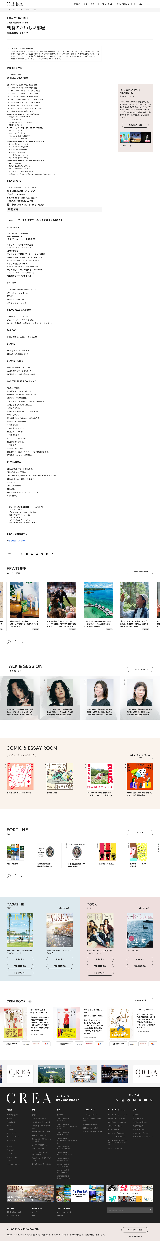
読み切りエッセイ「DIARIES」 (117, 1122)
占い (141, 4)
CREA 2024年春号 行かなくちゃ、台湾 (63, 1177)
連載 (85, 4)
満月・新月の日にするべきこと (143, 1137)
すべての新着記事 (12, 1115)
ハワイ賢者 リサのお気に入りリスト (41, 1127)
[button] (9, 642)
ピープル (34, 1212)
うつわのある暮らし (38, 1148)
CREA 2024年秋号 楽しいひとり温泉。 (63, 1165)
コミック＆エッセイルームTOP (140, 756)
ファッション (11, 1140)
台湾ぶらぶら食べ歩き (39, 1118)
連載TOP (34, 1115)
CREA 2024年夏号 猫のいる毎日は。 (63, 1171)
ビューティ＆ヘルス (13, 1137)
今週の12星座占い (138, 1126)
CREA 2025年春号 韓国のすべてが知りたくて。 (66, 1153)
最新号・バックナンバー (14, 1212)
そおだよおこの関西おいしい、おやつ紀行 (42, 1140)
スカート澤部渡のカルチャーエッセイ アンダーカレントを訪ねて (117, 1143)
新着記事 (77, 4)
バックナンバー (65, 908)
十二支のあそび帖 (113, 1129)
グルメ (9, 1126)
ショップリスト (20, 973)
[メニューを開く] (148, 3)
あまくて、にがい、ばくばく (117, 1137)
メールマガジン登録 (134, 1230)
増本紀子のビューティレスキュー (41, 1165)
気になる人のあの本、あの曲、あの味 (92, 1120)
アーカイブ (10, 1150)
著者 (33, 1216)
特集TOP (60, 1115)
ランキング (10, 1146)
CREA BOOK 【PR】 (13, 1216)
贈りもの (9, 1118)
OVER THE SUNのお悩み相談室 (92, 1132)
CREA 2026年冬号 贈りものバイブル (63, 1134)
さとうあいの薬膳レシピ (39, 1145)
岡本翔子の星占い (138, 1118)
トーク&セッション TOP (140, 669)
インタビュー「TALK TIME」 (117, 1133)
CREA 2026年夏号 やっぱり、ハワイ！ (63, 1120)
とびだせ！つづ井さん (115, 1126)
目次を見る (20, 959)
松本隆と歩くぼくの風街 (90, 1128)
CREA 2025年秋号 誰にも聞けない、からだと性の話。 (67, 1141)
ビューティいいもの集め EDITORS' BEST (39, 1153)
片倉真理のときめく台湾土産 (41, 1122)
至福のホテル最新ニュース (40, 1135)
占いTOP (140, 832)
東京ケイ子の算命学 (139, 1129)
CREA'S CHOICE (12, 1157)
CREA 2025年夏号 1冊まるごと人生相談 (63, 1148)
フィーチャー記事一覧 (140, 571)
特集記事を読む (20, 966)
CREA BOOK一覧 (140, 1000)
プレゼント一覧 (125, 146)
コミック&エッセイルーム (126, 4)
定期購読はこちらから (17, 540)
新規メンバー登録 (135, 125)
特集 (92, 4)
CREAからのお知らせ (13, 1164)
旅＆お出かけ (11, 1122)
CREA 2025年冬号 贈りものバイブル (63, 1159)
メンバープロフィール (64, 1212)
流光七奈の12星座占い (140, 1122)
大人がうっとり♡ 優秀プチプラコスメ (41, 1159)
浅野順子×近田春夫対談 (89, 1124)
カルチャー (10, 1129)
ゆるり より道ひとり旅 (115, 1148)
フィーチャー (11, 1154)
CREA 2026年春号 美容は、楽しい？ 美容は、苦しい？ (67, 1127)
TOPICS (9, 1161)
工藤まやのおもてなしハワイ (41, 1132)
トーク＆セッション (105, 4)
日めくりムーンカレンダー (141, 1133)
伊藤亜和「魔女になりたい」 (117, 1118)
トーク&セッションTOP (89, 1115)
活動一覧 (60, 1216)
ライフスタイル (11, 1133)
